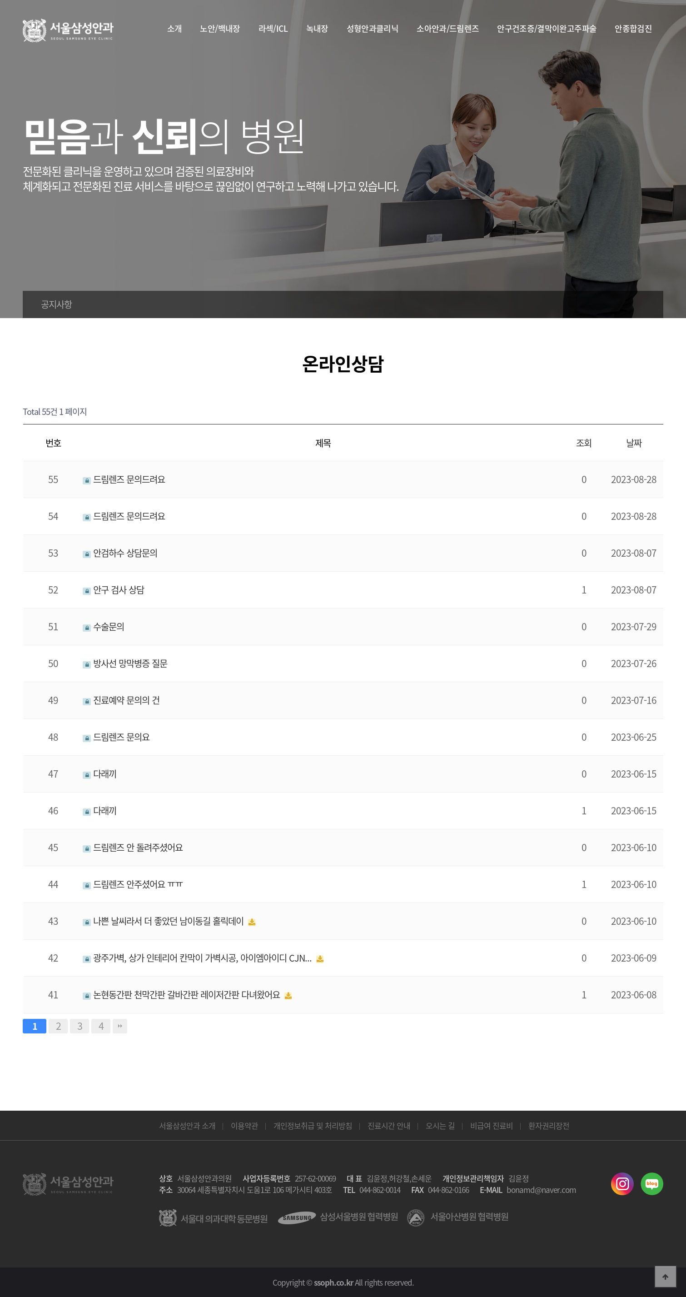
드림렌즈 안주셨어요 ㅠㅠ (133, 884)
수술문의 (103, 626)
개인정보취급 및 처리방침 (312, 1125)
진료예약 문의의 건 (121, 700)
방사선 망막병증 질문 (125, 663)
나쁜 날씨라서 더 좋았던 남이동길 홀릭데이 (164, 921)
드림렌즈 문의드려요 (124, 479)
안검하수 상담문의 (120, 552)
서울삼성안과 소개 (187, 1125)
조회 (584, 442)
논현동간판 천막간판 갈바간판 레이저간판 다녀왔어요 (182, 994)
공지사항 (56, 304)
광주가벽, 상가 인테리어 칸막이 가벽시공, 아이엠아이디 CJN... (198, 957)
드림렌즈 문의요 (116, 736)
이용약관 (244, 1125)
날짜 (633, 442)
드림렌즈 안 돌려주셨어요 (133, 847)
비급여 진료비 (491, 1125)
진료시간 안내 (389, 1125)
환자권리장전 (548, 1125)
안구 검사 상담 (113, 589)
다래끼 (99, 773)
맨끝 (120, 1026)
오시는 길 (440, 1125)
